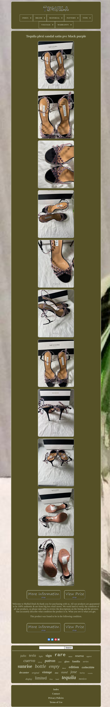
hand (57, 679)
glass (66, 661)
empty (54, 666)
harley (82, 673)
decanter (24, 672)
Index (56, 689)
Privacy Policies (56, 698)
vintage (47, 672)
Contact (56, 693)
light (41, 656)
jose (73, 672)
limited (41, 678)
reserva (79, 655)
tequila (69, 677)
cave (60, 662)
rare (60, 655)
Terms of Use (56, 702)
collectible (88, 667)
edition (74, 667)
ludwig (40, 662)
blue (51, 679)
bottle (40, 666)
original (35, 673)
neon (70, 657)
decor (64, 668)
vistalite (90, 673)
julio (23, 655)
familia (76, 661)
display (28, 679)
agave (89, 656)
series (86, 661)
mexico (83, 678)
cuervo (29, 660)
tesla (32, 655)
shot (56, 673)
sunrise (25, 666)
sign (49, 655)
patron (50, 661)
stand (64, 672)
